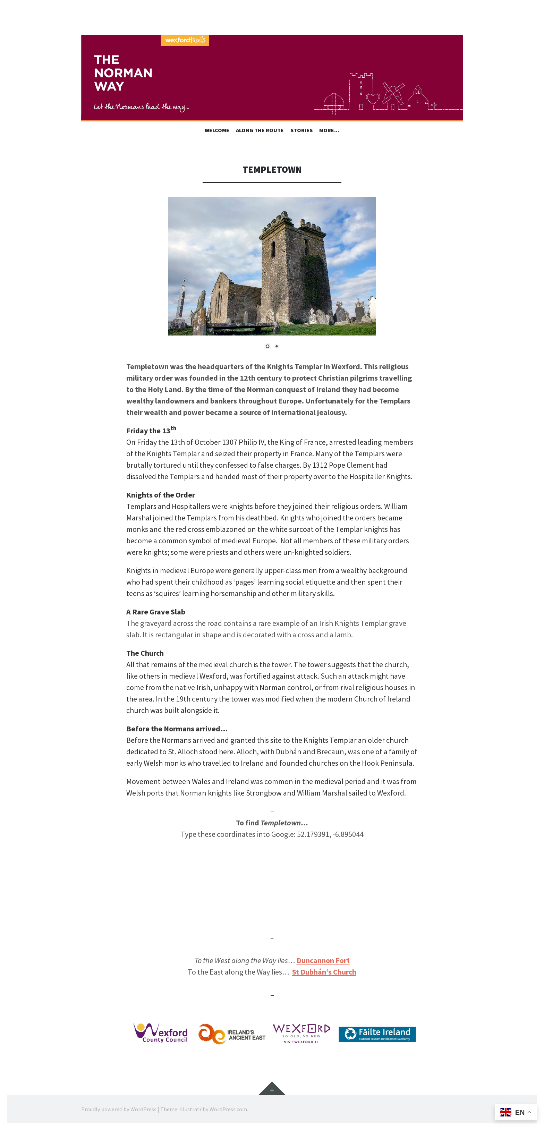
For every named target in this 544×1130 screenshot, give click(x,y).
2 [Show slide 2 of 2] (276, 347)
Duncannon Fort (323, 960)
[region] (272, 279)
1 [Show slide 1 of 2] (267, 347)
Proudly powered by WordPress (118, 1109)
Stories (301, 130)
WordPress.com (228, 1109)
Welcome (217, 130)
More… (329, 130)
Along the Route (260, 130)
